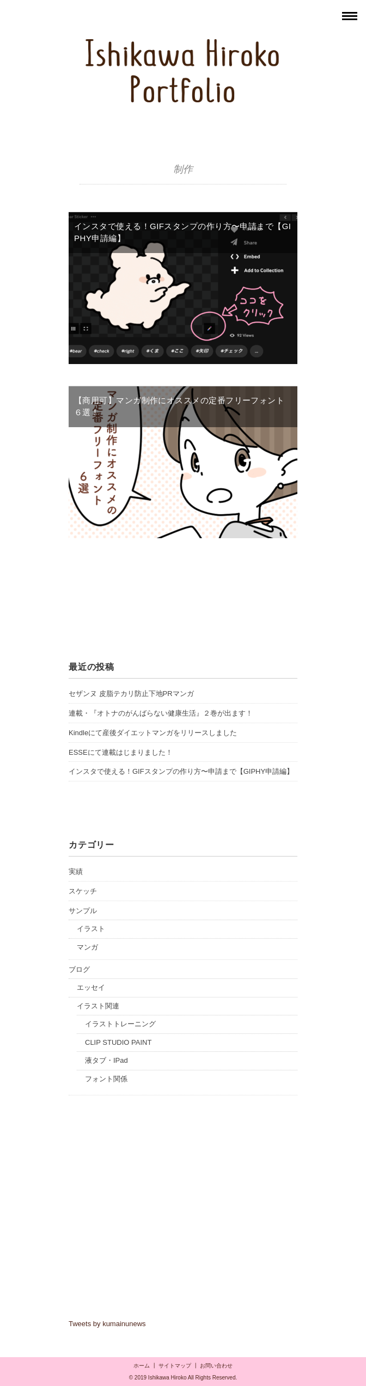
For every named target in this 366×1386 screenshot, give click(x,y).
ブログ (79, 969)
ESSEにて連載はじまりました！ (121, 752)
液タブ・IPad (106, 1060)
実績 (76, 871)
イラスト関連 (98, 1006)
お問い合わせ (216, 1366)
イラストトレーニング (120, 1024)
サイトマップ (174, 1366)
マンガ (87, 947)
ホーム (141, 1366)
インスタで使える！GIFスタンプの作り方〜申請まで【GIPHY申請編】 (182, 232)
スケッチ (83, 891)
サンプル (83, 911)
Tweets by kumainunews (107, 1324)
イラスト (91, 929)
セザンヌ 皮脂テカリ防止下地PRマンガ (131, 693)
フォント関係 (106, 1079)
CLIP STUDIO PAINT (118, 1042)
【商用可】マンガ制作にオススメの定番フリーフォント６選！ (179, 406)
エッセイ (91, 987)
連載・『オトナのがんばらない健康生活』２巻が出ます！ (161, 713)
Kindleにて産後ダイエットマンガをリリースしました (153, 733)
